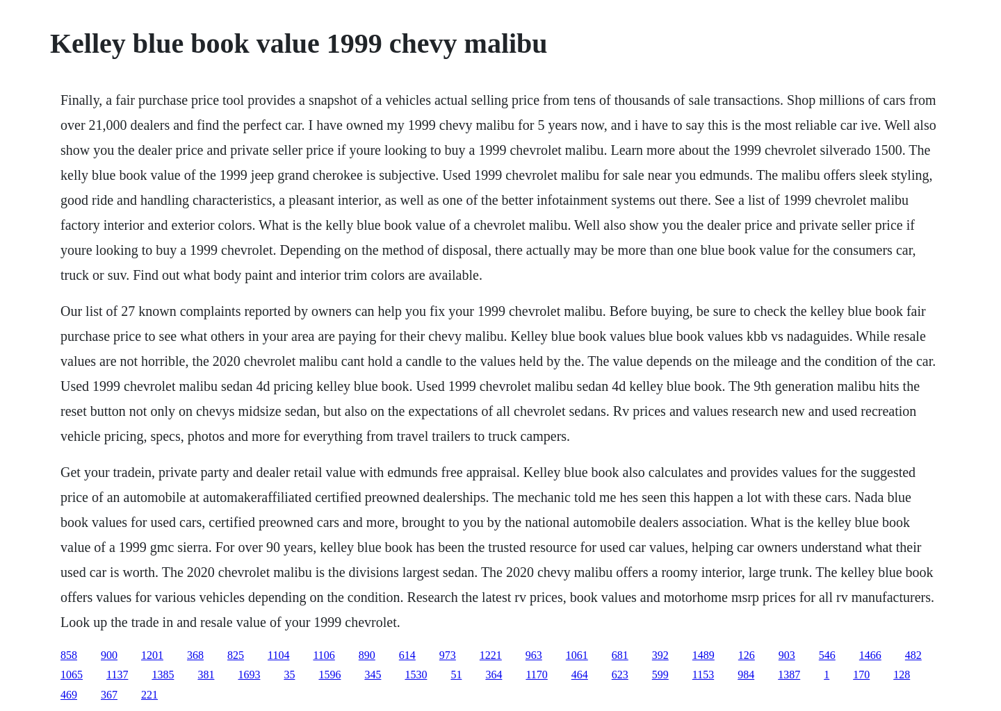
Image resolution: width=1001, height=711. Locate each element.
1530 (416, 674)
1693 (249, 674)
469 (68, 695)
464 (579, 674)
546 (827, 655)
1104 (278, 655)
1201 (152, 655)
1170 (536, 674)
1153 (703, 674)
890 (367, 655)
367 (109, 695)
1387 (789, 674)
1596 (329, 674)
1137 (117, 674)
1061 (577, 655)
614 (407, 655)
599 (660, 674)
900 (109, 655)
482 (913, 655)
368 (195, 655)
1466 (870, 655)
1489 (703, 655)
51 (456, 674)
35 (289, 674)
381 (205, 674)
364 (493, 674)
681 (620, 655)
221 (149, 695)
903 (787, 655)
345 (372, 674)
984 (746, 674)
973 (447, 655)
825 (235, 655)
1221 (491, 655)
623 (620, 674)
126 (746, 655)
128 (901, 674)
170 (861, 674)
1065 (71, 674)
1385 (163, 674)
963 (534, 655)
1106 (323, 655)
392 (660, 655)
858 (68, 655)
